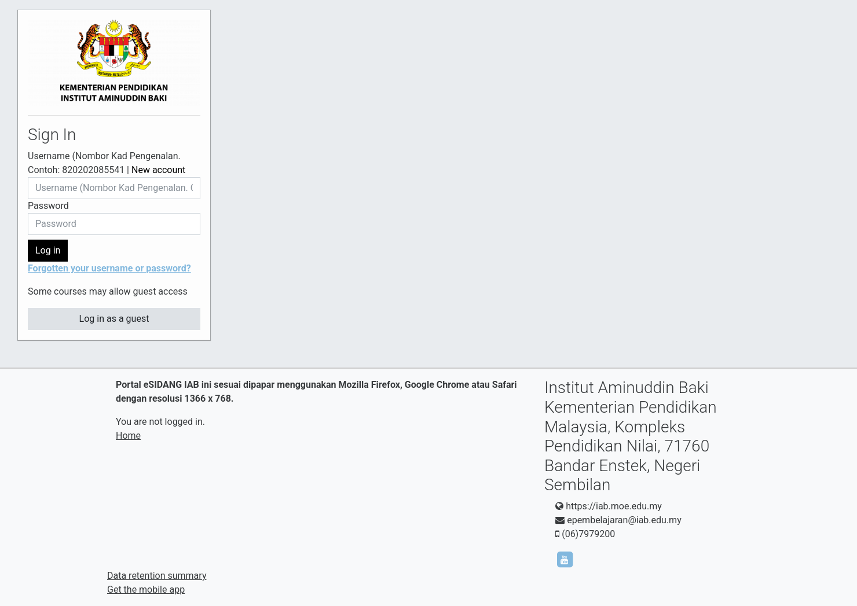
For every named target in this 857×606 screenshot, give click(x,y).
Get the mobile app (146, 589)
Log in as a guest (114, 318)
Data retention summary (156, 575)
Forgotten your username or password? (109, 268)
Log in (47, 250)
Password (48, 205)
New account (158, 169)
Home (128, 435)
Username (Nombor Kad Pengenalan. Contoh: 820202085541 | (106, 162)
